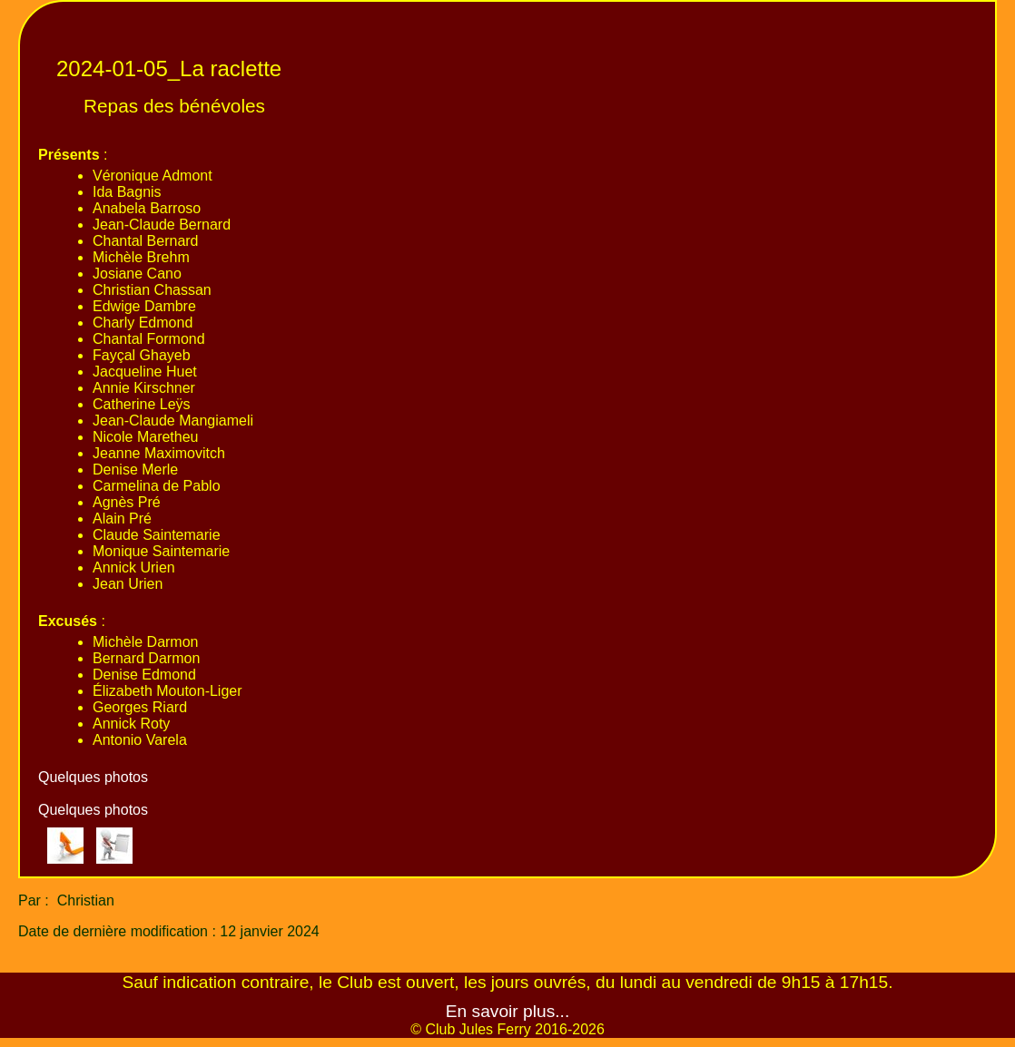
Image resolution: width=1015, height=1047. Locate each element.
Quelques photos (93, 777)
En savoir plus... (508, 1011)
